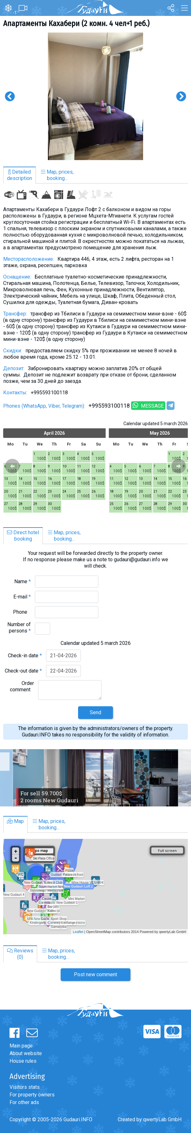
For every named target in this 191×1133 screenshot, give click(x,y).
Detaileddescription (19, 175)
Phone (22, 612)
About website (26, 1053)
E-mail (22, 597)
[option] (95, 96)
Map (15, 821)
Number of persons (19, 627)
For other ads (24, 1102)
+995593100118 (109, 405)
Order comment (22, 686)
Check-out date (23, 671)
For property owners (32, 1095)
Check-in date (25, 656)
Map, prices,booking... (57, 175)
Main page (21, 1046)
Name (22, 581)
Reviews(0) (20, 954)
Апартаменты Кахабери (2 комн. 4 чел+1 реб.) (76, 23)
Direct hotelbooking (23, 535)
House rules (23, 1061)
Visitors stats (25, 1087)
